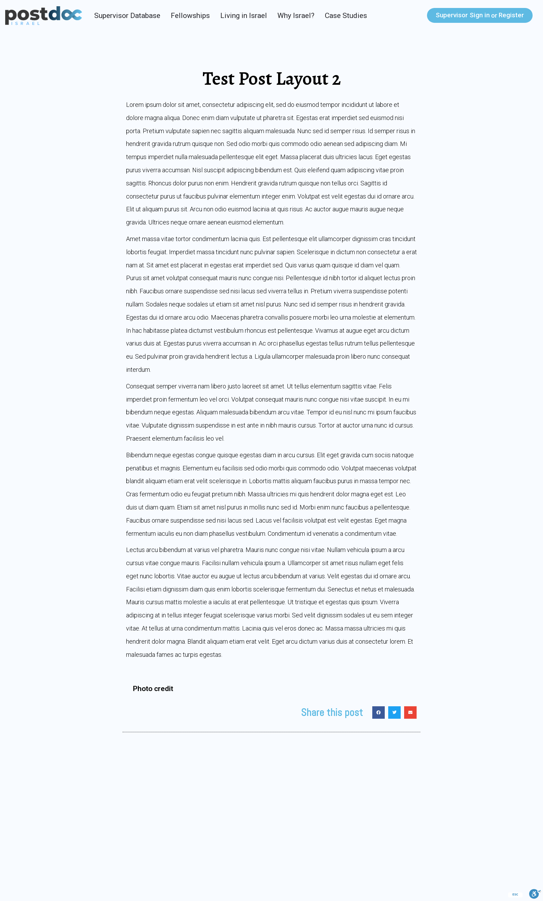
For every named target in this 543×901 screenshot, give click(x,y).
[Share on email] (410, 712)
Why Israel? (295, 15)
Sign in (463, 15)
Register (511, 15)
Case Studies (346, 15)
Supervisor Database (127, 15)
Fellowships (190, 15)
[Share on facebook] (378, 712)
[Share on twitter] (394, 712)
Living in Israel (243, 15)
